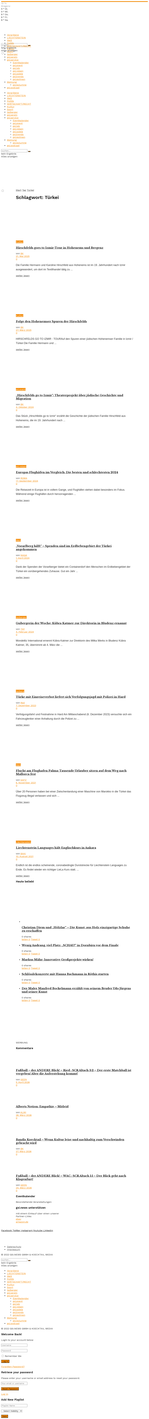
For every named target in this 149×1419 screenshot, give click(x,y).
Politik (10, 43)
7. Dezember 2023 (26, 705)
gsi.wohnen (19, 79)
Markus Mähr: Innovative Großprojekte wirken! (57, 959)
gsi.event (18, 65)
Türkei (30, 190)
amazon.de (22, 1221)
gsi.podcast (13, 87)
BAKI (23, 853)
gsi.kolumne (19, 84)
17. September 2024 (27, 481)
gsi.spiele (18, 73)
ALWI (23, 1112)
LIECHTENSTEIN (16, 37)
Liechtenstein (23, 842)
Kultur (10, 48)
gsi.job (16, 68)
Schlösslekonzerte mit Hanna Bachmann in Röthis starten (65, 974)
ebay (18, 1219)
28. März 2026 (24, 1115)
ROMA (24, 478)
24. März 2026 (24, 1187)
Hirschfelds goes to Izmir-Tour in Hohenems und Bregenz (59, 247)
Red (23, 702)
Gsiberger (12, 54)
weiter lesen (23, 275)
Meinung (12, 82)
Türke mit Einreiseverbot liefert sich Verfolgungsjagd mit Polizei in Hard (71, 697)
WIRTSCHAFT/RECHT (19, 46)
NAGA (24, 555)
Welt (9, 40)
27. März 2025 (23, 330)
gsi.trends (18, 76)
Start (18, 190)
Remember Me (13, 1356)
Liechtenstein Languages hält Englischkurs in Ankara (56, 847)
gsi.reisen (18, 71)
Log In (4, 1394)
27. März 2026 (23, 1151)
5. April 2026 (23, 1082)
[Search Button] (29, 151)
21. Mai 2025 (23, 256)
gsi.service (12, 59)
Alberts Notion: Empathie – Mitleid (42, 1106)
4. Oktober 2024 (25, 407)
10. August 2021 (24, 856)
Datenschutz (14, 1246)
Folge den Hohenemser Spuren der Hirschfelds (51, 321)
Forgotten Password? (13, 1366)
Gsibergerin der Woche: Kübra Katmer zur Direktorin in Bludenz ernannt (71, 623)
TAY (23, 629)
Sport (10, 51)
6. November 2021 (26, 782)
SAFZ (23, 780)
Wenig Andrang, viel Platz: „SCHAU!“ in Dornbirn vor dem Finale (70, 945)
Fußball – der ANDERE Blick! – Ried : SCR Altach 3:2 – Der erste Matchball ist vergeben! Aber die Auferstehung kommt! (73, 1072)
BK (22, 253)
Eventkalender (21, 62)
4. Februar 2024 (25, 631)
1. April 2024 (23, 558)
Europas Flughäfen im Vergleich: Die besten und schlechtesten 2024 (67, 472)
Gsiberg (20, 691)
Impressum (13, 1249)
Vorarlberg (13, 34)
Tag (24, 190)
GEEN (24, 1079)
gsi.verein (12, 57)
